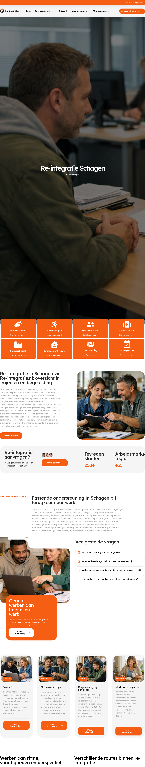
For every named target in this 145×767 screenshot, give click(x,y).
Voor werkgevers (80, 11)
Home (28, 11)
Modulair (120, 678)
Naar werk (46, 678)
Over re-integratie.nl (134, 2)
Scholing (83, 678)
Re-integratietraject (44, 11)
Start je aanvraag (18, 335)
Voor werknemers (102, 11)
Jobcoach (63, 11)
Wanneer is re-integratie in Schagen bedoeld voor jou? (108, 561)
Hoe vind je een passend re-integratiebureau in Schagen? (110, 579)
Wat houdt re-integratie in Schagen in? (101, 552)
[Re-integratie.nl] (9, 11)
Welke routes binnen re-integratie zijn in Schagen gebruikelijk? (112, 570)
